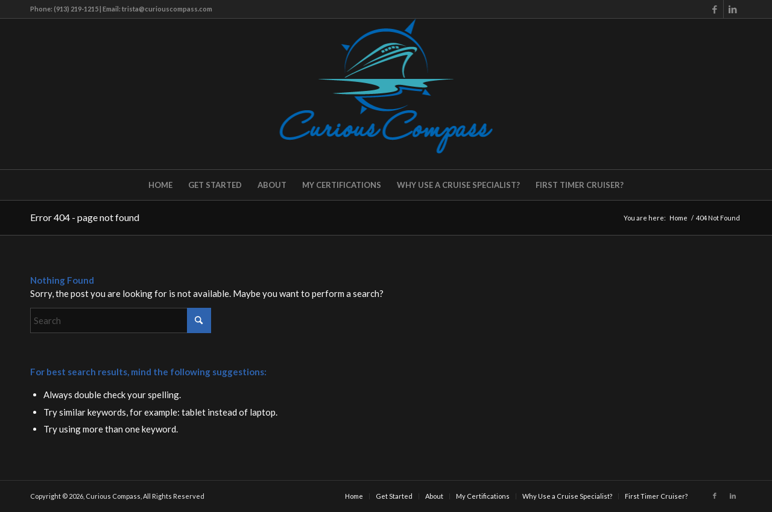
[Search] (120, 320)
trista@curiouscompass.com (167, 9)
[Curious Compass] (386, 94)
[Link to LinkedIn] (733, 9)
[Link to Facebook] (714, 9)
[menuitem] (160, 185)
